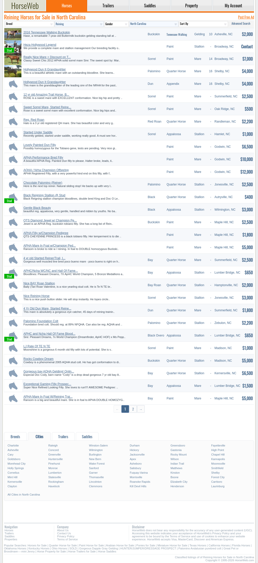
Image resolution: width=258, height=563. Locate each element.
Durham (135, 445)
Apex (133, 459)
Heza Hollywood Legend (39, 45)
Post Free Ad (246, 17)
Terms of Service (67, 539)
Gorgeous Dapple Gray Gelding (98, 548)
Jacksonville (137, 454)
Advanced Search (241, 23)
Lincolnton (95, 481)
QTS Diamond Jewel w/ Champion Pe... (50, 220)
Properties (11, 539)
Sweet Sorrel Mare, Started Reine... (47, 107)
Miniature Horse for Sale (172, 545)
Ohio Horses (59, 548)
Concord (53, 450)
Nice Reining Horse (36, 296)
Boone (175, 477)
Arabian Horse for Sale (120, 545)
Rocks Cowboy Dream (38, 359)
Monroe (53, 468)
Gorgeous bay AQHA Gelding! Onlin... (48, 371)
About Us (63, 530)
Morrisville (136, 477)
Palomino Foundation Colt (40, 321)
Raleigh (53, 445)
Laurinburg (217, 486)
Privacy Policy (65, 536)
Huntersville (55, 459)
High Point (217, 450)
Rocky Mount (179, 454)
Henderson (177, 486)
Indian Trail (177, 463)
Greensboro (178, 445)
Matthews (176, 468)
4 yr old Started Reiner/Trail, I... (44, 258)
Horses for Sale (37, 545)
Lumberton (55, 472)
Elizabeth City (179, 481)
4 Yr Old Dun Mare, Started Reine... (47, 308)
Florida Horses (241, 545)
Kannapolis (218, 459)
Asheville (13, 450)
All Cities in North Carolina (24, 494)
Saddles (10, 536)
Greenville (54, 454)
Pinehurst (54, 463)
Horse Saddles (107, 551)
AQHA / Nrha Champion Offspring (46, 170)
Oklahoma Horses (15, 548)
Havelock (54, 486)
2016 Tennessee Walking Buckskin (46, 32)
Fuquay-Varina (139, 472)
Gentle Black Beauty (37, 208)
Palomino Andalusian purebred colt (199, 548)
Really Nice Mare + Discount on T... (47, 57)
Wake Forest (97, 463)
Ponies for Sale (145, 545)
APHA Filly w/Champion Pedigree (45, 233)
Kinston (175, 472)
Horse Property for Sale (51, 551)
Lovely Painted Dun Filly (39, 145)
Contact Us (64, 533)
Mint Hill (12, 477)
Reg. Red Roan (33, 120)
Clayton (12, 486)
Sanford (94, 468)
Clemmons (95, 486)
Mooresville (218, 463)
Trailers (9, 533)
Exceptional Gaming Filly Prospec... (47, 384)
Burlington (95, 454)
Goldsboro (14, 459)
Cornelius (13, 472)
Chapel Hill (217, 454)
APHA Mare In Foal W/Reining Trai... (48, 396)
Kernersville (15, 481)
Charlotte (13, 445)
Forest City (217, 477)
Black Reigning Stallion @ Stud (44, 195)
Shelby (215, 472)
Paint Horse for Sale (91, 545)
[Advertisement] (129, 422)
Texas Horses (197, 545)
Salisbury (135, 468)
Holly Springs (16, 468)
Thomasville (96, 477)
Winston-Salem (98, 445)
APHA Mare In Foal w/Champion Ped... (49, 245)
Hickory (134, 450)
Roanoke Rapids (140, 481)
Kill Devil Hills (138, 486)
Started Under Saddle (37, 132)
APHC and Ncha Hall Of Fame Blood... (49, 333)
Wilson (175, 459)
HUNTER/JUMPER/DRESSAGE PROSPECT (148, 548)
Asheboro (136, 463)
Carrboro (216, 481)
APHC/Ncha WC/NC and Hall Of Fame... (50, 271)
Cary (10, 454)
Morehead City (17, 463)
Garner (93, 472)
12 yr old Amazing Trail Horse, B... (46, 94)
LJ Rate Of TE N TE (36, 346)
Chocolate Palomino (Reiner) (42, 182)
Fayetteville (218, 445)
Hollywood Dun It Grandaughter (44, 69)
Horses (9, 530)
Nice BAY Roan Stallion (39, 283)
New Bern (95, 459)
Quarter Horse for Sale (63, 545)
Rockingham (56, 481)
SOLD (73, 548)
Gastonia (176, 450)
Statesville (54, 477)
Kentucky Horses (38, 548)
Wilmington (96, 450)
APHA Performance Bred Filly (43, 157)
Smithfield (217, 468)
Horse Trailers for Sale (82, 551)
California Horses (219, 545)
